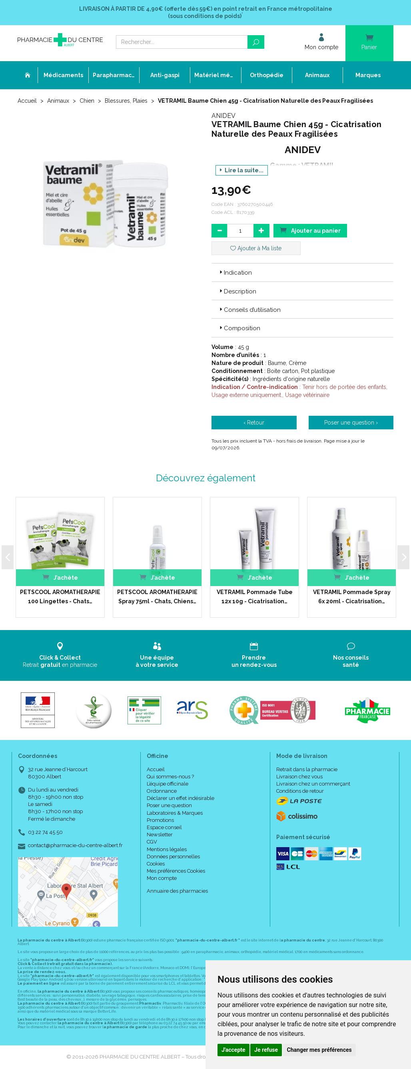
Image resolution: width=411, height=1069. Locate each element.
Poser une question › (351, 422)
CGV (152, 842)
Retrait (60, 655)
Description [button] (237, 291)
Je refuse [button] (266, 1050)
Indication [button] (235, 272)
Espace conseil (164, 827)
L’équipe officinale (167, 784)
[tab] (302, 272)
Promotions (160, 820)
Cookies (156, 864)
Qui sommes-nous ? (170, 777)
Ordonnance (162, 791)
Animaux (58, 101)
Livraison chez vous (299, 777)
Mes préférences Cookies (176, 871)
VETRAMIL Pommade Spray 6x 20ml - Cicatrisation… (352, 596)
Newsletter (160, 835)
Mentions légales (167, 849)
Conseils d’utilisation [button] (249, 309)
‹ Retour (253, 422)
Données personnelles (173, 857)
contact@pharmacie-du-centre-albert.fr (75, 845)
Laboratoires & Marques (175, 813)
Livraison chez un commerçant (313, 784)
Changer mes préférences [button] (319, 1050)
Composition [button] (239, 328)
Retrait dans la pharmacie (306, 769)
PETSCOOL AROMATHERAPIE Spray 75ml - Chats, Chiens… (157, 596)
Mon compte (162, 878)
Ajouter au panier (310, 230)
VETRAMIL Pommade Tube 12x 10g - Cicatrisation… (255, 596)
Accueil (27, 101)
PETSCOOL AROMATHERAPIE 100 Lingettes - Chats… (60, 596)
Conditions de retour (300, 791)
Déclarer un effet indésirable (180, 798)
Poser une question (169, 805)
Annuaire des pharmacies (177, 891)
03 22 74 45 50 (45, 832)
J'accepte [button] (233, 1050)
